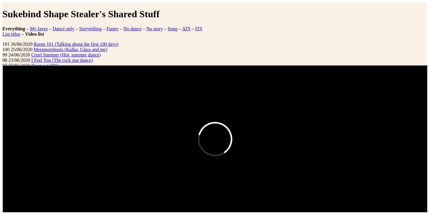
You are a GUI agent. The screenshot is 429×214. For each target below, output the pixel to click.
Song (173, 28)
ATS (186, 28)
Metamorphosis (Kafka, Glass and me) (71, 49)
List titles (11, 34)
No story (154, 28)
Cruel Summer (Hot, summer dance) (66, 54)
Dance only (63, 28)
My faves (39, 28)
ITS (198, 28)
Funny (112, 28)
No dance (132, 28)
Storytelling (90, 28)
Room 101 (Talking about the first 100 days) (76, 44)
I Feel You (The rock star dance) (62, 60)
